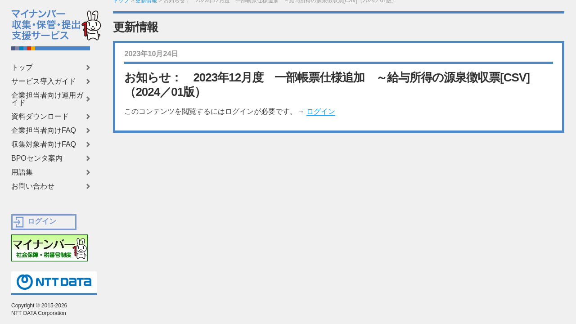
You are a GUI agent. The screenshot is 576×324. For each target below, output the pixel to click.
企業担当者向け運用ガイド (47, 99)
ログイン (320, 111)
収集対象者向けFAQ (43, 144)
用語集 (22, 172)
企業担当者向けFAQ (43, 130)
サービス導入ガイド (43, 81)
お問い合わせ (32, 186)
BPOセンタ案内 (37, 158)
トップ (22, 67)
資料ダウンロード (40, 116)
